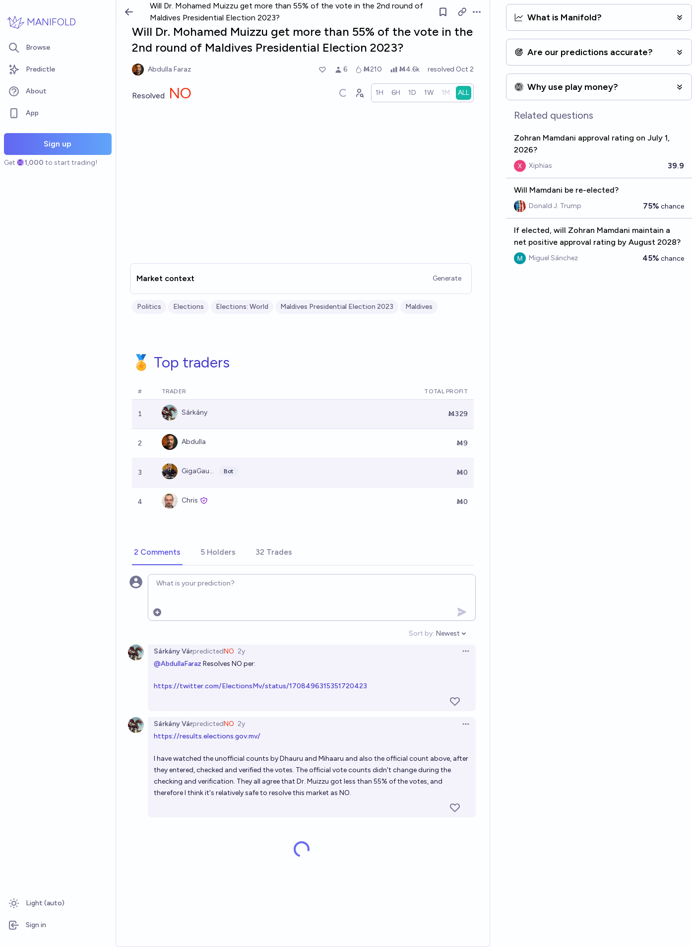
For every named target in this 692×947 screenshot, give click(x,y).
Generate (447, 278)
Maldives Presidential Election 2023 (336, 306)
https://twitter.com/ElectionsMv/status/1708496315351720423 (260, 686)
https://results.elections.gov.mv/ (207, 736)
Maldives (419, 306)
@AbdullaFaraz (177, 663)
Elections (188, 306)
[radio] (380, 93)
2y (241, 651)
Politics (149, 306)
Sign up (57, 143)
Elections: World (242, 306)
